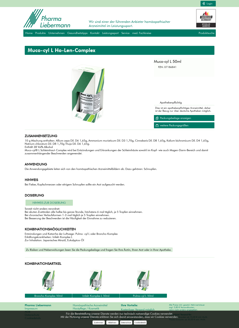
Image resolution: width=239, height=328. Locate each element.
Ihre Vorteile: (129, 305)
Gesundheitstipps (77, 33)
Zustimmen (98, 322)
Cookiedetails (140, 322)
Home (29, 33)
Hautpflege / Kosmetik (86, 308)
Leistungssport (110, 33)
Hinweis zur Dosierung (49, 202)
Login (209, 3)
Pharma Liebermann (38, 305)
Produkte (40, 33)
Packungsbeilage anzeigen (175, 118)
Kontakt (94, 33)
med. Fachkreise (141, 33)
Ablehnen (112, 322)
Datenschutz (126, 322)
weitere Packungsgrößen (174, 125)
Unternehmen (56, 33)
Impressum (31, 308)
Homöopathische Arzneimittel (90, 305)
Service (125, 33)
